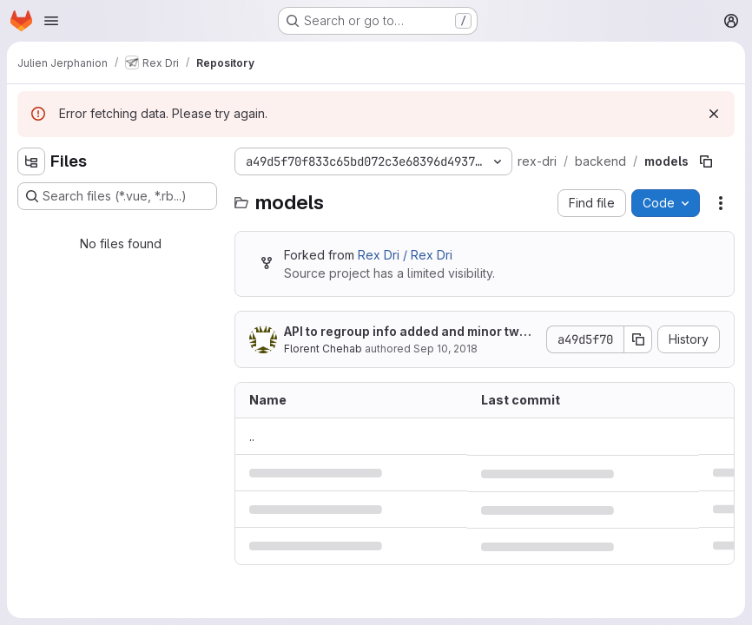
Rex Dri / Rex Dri (405, 254)
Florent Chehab (323, 348)
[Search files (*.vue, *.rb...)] (117, 196)
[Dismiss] (713, 113)
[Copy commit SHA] (638, 339)
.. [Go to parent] (251, 436)
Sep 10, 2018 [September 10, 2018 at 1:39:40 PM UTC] (445, 348)
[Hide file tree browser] (31, 161)
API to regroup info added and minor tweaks (409, 332)
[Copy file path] (706, 161)
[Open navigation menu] (51, 21)
